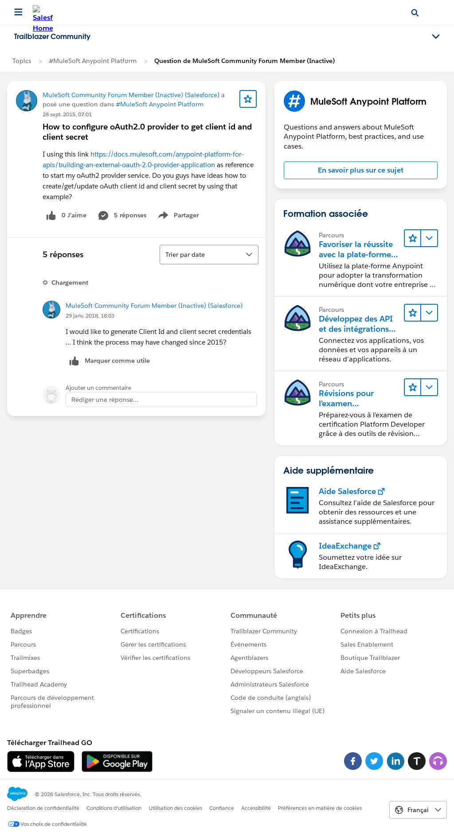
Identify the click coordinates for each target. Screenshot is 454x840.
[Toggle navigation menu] (436, 37)
